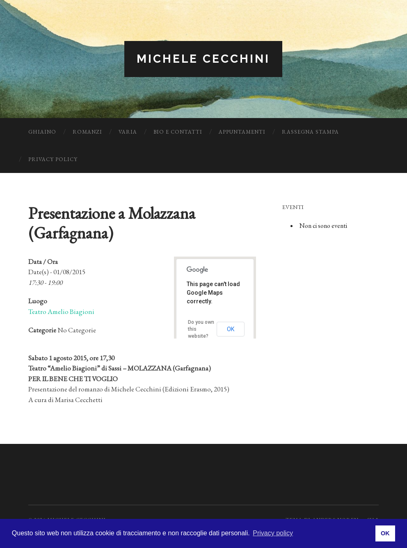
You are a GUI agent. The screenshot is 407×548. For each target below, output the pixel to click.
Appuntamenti (242, 131)
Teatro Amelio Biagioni (61, 311)
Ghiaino (42, 131)
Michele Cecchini (203, 59)
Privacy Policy (53, 159)
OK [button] (385, 533)
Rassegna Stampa (310, 131)
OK (230, 329)
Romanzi (87, 131)
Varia (128, 131)
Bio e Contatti (177, 131)
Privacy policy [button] (273, 533)
